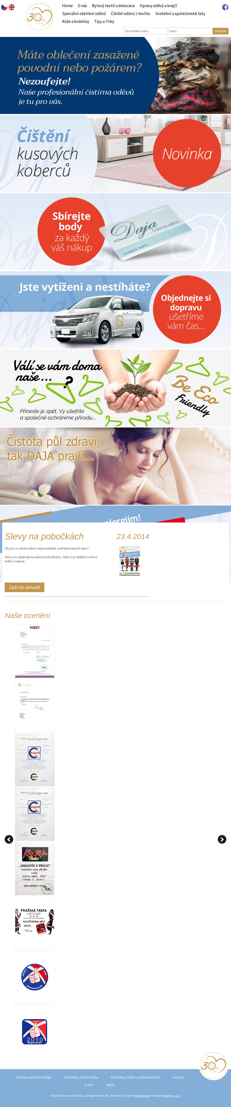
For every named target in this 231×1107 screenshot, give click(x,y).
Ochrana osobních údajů (33, 1077)
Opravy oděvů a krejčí (158, 5)
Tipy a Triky (104, 21)
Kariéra (178, 1077)
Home (67, 5)
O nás (82, 5)
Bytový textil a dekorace (113, 5)
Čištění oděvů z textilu (130, 13)
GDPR (110, 1085)
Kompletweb (142, 1095)
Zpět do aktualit (24, 587)
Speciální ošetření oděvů (84, 13)
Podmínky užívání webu (81, 1077)
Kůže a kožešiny (75, 21)
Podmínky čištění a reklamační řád (135, 1077)
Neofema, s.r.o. (172, 1095)
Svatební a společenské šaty (180, 13)
